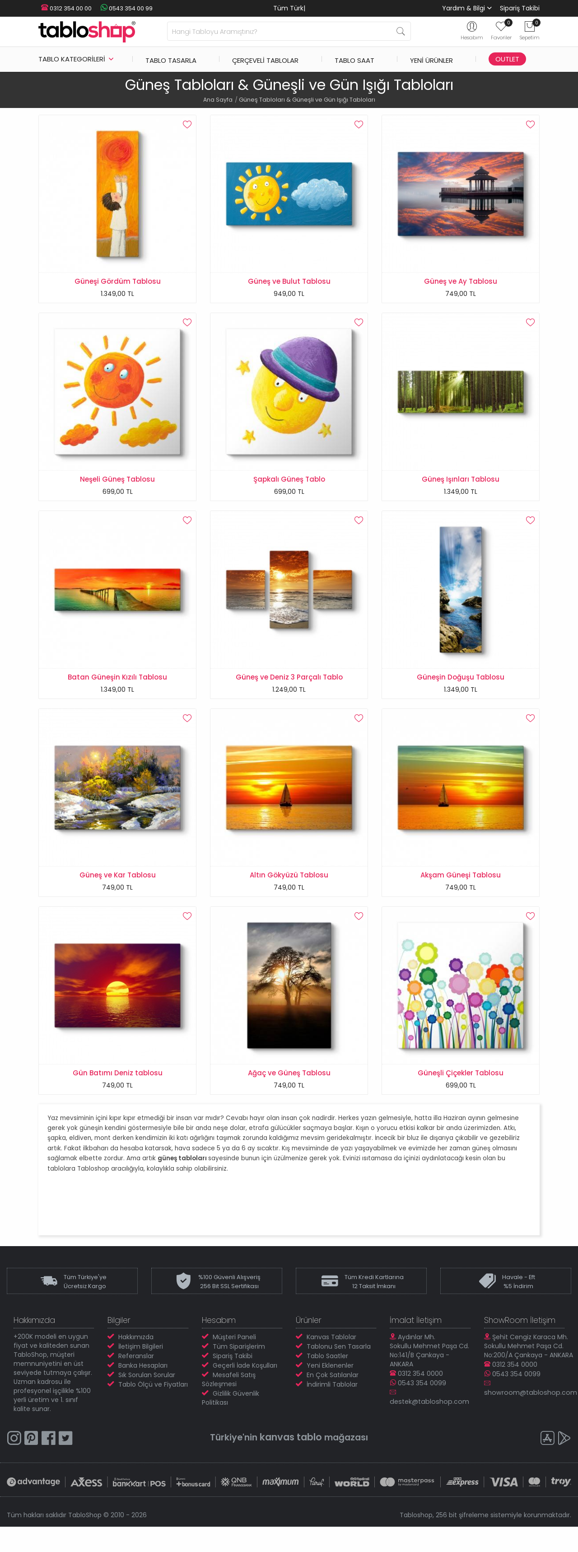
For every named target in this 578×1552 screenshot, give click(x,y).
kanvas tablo (290, 1461)
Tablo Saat (354, 59)
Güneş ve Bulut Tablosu (289, 281)
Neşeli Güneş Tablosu (117, 484)
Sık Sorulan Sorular (146, 1399)
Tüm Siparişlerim (239, 1371)
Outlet (507, 59)
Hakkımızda (136, 1361)
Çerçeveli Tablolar (265, 59)
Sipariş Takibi (520, 8)
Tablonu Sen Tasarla (339, 1371)
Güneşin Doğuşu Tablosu (460, 687)
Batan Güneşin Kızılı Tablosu (117, 687)
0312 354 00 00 (63, 8)
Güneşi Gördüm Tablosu (118, 281)
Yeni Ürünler (431, 59)
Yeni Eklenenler (330, 1390)
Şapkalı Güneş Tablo (289, 484)
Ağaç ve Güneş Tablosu (289, 1092)
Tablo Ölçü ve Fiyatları (153, 1409)
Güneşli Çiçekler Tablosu (460, 1092)
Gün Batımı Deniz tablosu (118, 1092)
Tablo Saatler (327, 1380)
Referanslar (136, 1380)
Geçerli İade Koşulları (245, 1390)
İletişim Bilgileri (140, 1371)
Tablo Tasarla (170, 59)
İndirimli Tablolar (332, 1409)
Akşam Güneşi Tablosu (460, 890)
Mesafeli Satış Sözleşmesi (229, 1404)
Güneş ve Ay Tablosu (460, 281)
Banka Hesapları (143, 1390)
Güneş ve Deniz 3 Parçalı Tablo (289, 687)
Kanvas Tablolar (331, 1361)
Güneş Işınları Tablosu (460, 484)
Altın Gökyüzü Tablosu (289, 890)
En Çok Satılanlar (333, 1399)
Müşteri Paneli (234, 1361)
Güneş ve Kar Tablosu (117, 890)
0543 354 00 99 (119, 8)
